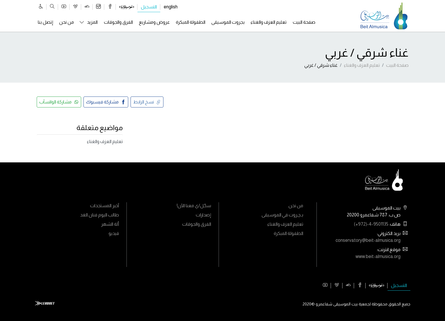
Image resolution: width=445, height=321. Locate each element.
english (171, 6)
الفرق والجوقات (118, 22)
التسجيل (149, 6)
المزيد (92, 22)
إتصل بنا (45, 22)
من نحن (66, 22)
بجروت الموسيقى (228, 22)
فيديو (114, 233)
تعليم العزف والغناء (268, 22)
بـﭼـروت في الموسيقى (282, 214)
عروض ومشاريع (154, 22)
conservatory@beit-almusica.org (368, 240)
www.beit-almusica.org (378, 256)
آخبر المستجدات (104, 205)
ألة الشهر (110, 224)
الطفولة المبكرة (190, 22)
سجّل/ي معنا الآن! (194, 205)
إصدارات (203, 214)
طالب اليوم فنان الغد (99, 214)
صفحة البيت (304, 22)
